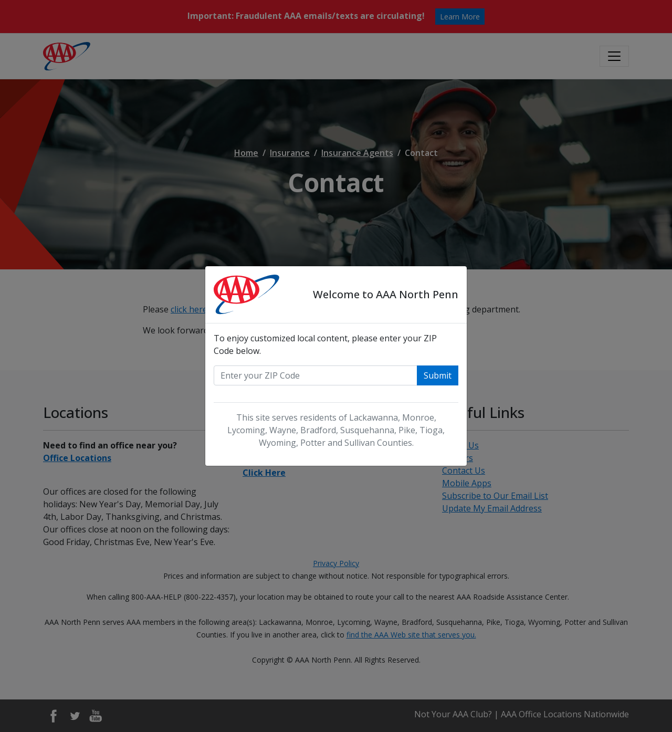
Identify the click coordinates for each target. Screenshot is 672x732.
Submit (438, 375)
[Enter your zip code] (315, 375)
